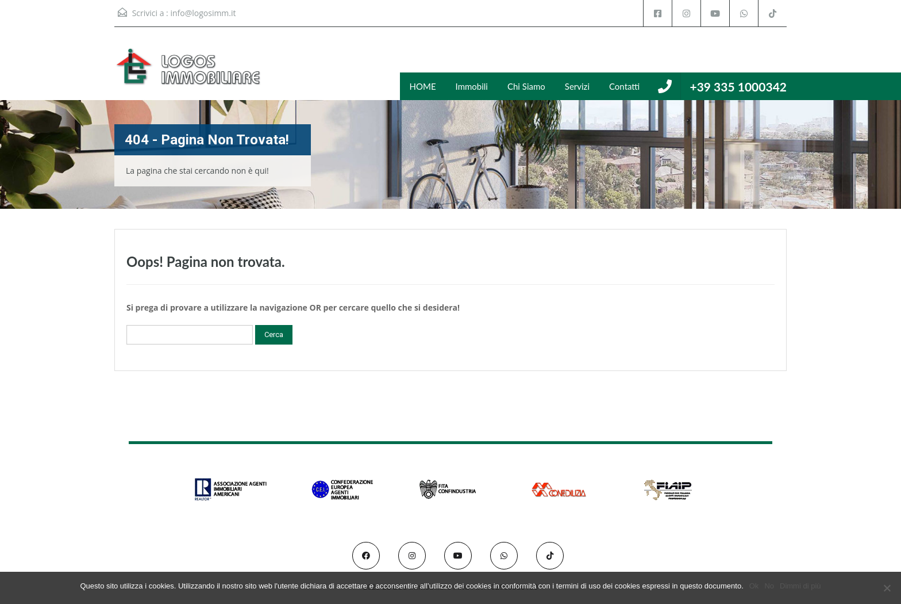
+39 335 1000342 (738, 86)
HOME (423, 86)
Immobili (472, 86)
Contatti (624, 86)
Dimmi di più (800, 586)
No (769, 586)
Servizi (577, 86)
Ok (754, 586)
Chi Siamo (526, 86)
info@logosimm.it (203, 12)
